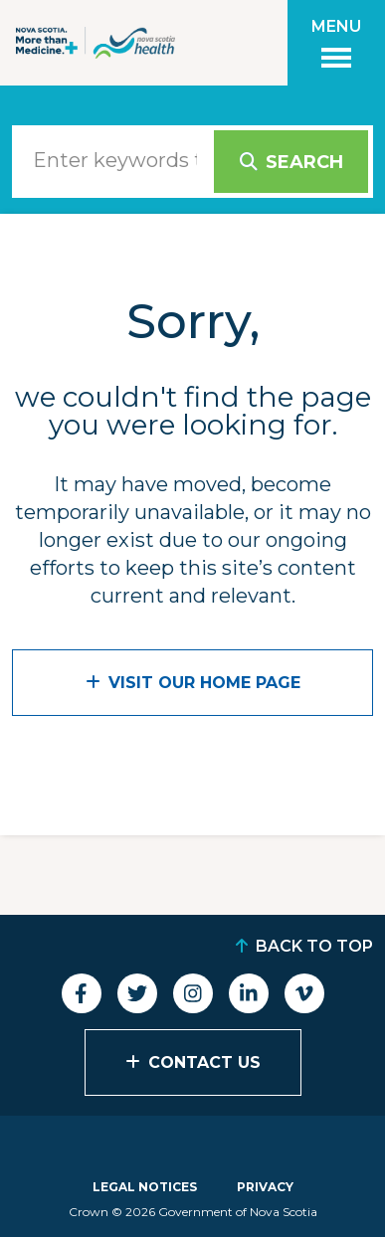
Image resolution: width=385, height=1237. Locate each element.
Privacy (265, 1186)
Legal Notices (145, 1186)
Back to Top (314, 946)
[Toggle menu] (336, 43)
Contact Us (204, 1062)
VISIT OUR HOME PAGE (204, 682)
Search (304, 162)
